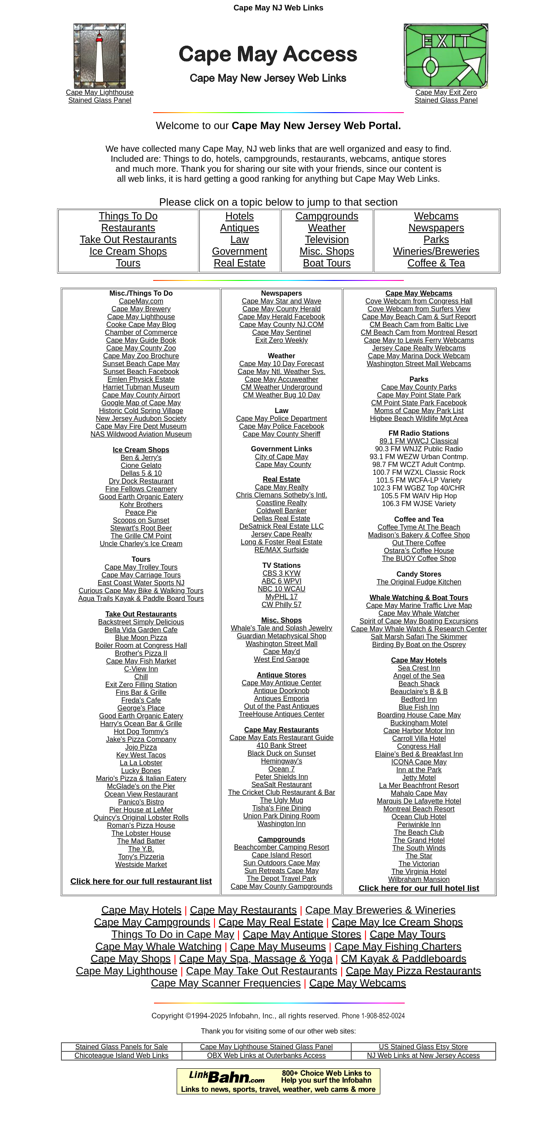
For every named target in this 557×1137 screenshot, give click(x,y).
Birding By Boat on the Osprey (419, 644)
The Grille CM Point (141, 536)
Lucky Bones (141, 770)
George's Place (141, 708)
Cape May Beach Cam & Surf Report (419, 316)
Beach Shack (419, 683)
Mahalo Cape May (419, 793)
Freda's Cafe (141, 700)
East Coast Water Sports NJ (141, 583)
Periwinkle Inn (419, 824)
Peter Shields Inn (281, 776)
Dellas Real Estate (281, 518)
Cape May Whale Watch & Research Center (419, 629)
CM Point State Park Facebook (419, 403)
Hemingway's (281, 761)
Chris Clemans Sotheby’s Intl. (281, 495)
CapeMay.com (141, 301)
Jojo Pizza (141, 747)
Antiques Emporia (281, 698)
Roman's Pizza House (141, 825)
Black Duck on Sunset (282, 753)
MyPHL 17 (281, 596)
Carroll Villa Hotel (419, 738)
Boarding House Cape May (419, 715)
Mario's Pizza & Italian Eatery (141, 778)
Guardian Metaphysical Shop (281, 636)
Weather (327, 227)
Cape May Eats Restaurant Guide (281, 737)
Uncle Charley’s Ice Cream (141, 543)
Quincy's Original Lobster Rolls (141, 817)
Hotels (239, 216)
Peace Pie (141, 512)
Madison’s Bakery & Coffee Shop (419, 535)
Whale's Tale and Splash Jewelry (281, 628)
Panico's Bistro (141, 802)
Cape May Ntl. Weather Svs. (281, 371)
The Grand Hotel (419, 840)
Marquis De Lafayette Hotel (419, 801)
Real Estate (239, 263)
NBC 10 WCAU (281, 589)
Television (327, 239)
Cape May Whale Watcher (419, 613)
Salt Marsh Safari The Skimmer (419, 636)
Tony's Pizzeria (141, 856)
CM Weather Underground (281, 387)
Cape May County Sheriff (281, 434)
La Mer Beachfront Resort (419, 785)
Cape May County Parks (418, 387)
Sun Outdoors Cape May (281, 863)
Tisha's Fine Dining (281, 808)
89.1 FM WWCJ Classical (418, 441)
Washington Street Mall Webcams (419, 363)
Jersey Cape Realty (281, 534)
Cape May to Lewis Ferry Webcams (419, 340)
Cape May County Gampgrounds (281, 886)
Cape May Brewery (141, 309)
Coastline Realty (281, 503)
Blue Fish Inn (419, 707)
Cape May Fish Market (141, 661)
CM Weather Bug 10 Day (281, 395)
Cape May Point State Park (419, 395)
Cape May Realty (282, 487)
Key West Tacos (141, 755)
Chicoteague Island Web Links (121, 1055)
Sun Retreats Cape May (282, 870)
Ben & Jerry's (141, 457)
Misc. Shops (326, 251)
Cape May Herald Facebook (281, 316)
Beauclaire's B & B (419, 691)
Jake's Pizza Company (141, 739)
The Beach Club (419, 832)
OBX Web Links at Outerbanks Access (266, 1055)
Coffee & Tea (436, 263)
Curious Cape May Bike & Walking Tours (141, 590)
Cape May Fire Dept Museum (141, 426)
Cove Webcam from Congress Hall (419, 301)
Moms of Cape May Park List (418, 410)
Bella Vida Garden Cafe (141, 630)
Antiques (239, 227)
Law (240, 239)
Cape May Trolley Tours (141, 567)
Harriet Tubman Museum (141, 387)
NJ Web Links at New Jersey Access (423, 1055)
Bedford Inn (419, 699)
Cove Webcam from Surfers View (419, 309)
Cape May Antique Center (281, 683)
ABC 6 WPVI (282, 581)
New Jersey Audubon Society (141, 418)
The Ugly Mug (281, 800)
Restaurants (128, 227)
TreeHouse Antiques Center (282, 714)
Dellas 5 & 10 (141, 473)
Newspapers (436, 227)
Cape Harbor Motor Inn (419, 730)
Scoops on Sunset (141, 520)
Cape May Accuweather (282, 379)
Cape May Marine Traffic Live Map (419, 605)
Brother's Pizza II (141, 653)
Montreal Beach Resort (419, 809)
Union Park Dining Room (281, 816)
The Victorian (419, 863)
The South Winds (419, 848)
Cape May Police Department (281, 418)
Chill (141, 676)
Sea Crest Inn (419, 668)
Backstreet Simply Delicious (141, 622)
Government (239, 251)
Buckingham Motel (419, 723)
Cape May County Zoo (141, 348)
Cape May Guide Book (141, 340)
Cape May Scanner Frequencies (226, 983)
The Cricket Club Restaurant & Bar (281, 792)
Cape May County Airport (141, 395)
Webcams (436, 216)
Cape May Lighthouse (141, 316)
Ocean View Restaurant (141, 794)
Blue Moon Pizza (141, 637)
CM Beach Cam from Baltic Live (418, 324)
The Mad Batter (141, 841)
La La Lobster (141, 763)
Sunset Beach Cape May (141, 363)
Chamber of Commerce (141, 332)
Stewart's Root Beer (141, 528)
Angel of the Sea (419, 676)
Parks (436, 239)
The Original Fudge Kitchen (418, 582)
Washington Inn (282, 823)
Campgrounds (327, 216)
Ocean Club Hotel (419, 816)
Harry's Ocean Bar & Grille (141, 723)
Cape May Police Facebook (281, 426)
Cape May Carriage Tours (141, 575)
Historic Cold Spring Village (141, 410)
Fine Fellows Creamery (141, 489)
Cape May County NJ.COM (281, 324)
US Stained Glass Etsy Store (423, 1046)
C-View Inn (141, 669)
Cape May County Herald (281, 309)
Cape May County (283, 464)
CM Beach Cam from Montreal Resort (419, 332)
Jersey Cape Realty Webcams (419, 348)
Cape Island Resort (282, 855)
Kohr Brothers (141, 504)
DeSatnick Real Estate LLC (281, 526)
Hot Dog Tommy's (141, 731)
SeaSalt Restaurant (282, 784)
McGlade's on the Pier (141, 786)
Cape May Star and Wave (282, 301)
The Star (419, 856)
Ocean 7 (281, 769)
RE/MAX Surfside (282, 549)
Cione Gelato (141, 465)
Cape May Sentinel (281, 332)
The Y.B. (141, 849)
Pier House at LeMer (141, 810)
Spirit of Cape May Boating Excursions (418, 621)
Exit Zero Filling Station (141, 684)
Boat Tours (327, 263)
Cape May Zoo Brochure (141, 356)
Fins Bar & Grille (141, 692)
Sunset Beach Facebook (141, 371)
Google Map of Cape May (141, 403)
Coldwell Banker (281, 510)
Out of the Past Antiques (281, 706)
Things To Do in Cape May (172, 934)
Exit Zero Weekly (281, 340)
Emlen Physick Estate (141, 379)
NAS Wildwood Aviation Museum (141, 434)
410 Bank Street (282, 745)
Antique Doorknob (281, 690)
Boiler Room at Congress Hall (141, 645)
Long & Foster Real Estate (281, 542)
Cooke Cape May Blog (141, 324)
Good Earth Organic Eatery (141, 496)
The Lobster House (141, 833)
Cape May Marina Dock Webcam (419, 356)
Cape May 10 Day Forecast (281, 363)
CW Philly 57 (282, 604)
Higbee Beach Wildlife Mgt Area (419, 418)
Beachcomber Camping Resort (281, 847)
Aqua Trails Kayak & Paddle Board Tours (141, 598)
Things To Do (128, 216)
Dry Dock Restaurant (141, 481)
